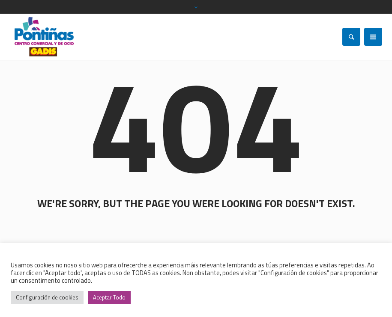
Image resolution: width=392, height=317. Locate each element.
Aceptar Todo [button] (109, 297)
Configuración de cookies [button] (47, 297)
